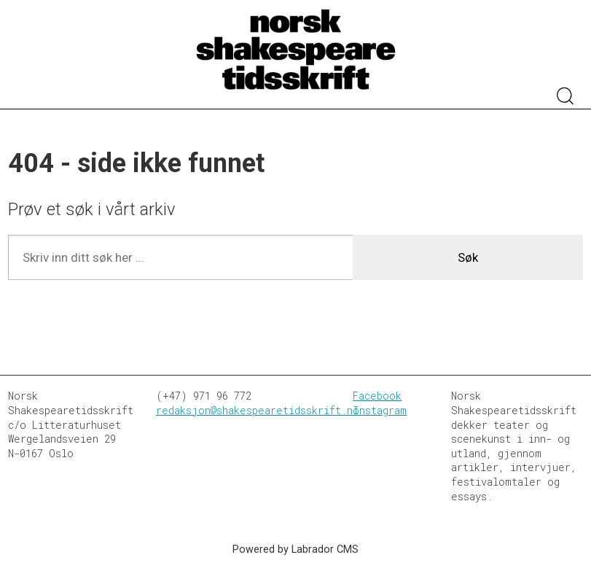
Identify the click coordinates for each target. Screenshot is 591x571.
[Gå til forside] (296, 50)
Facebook (377, 396)
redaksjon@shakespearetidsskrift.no (257, 410)
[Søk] (565, 98)
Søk (468, 257)
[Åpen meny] (25, 83)
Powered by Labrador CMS (295, 549)
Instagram (380, 410)
